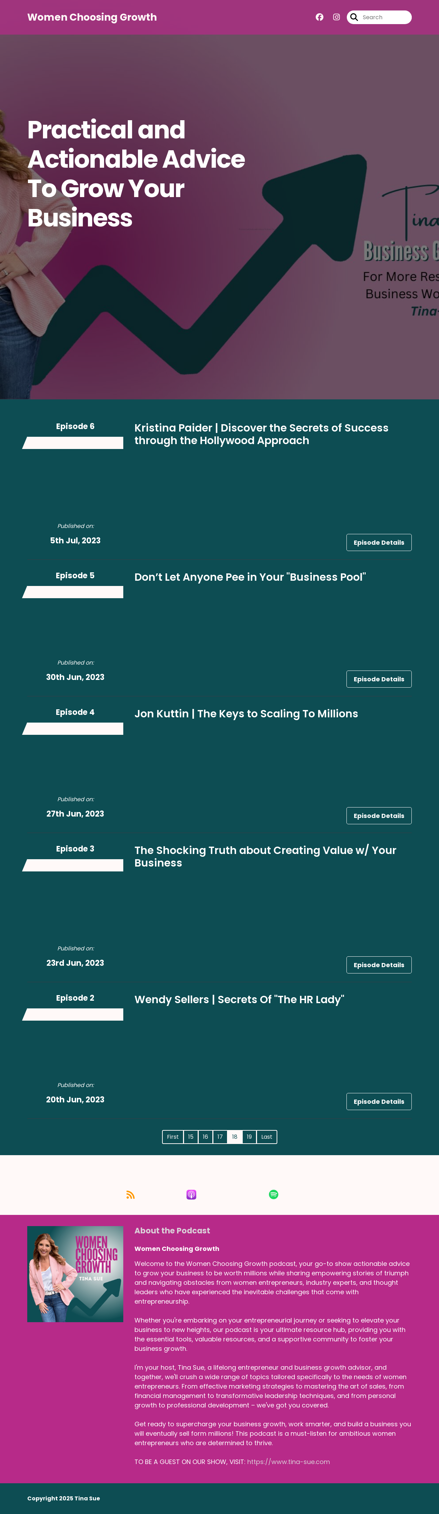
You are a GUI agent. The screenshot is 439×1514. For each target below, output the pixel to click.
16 (205, 1137)
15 (190, 1137)
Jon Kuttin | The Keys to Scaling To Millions (246, 714)
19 (249, 1137)
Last (266, 1137)
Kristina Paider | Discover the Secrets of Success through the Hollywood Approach (261, 434)
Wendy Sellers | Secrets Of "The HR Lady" (239, 999)
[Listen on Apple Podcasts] (219, 1195)
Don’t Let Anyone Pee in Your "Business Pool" (250, 577)
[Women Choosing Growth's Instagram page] (332, 17)
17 (220, 1137)
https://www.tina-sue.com (288, 1461)
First (173, 1137)
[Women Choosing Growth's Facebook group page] (319, 17)
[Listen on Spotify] (287, 1194)
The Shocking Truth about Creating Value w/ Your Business (265, 856)
